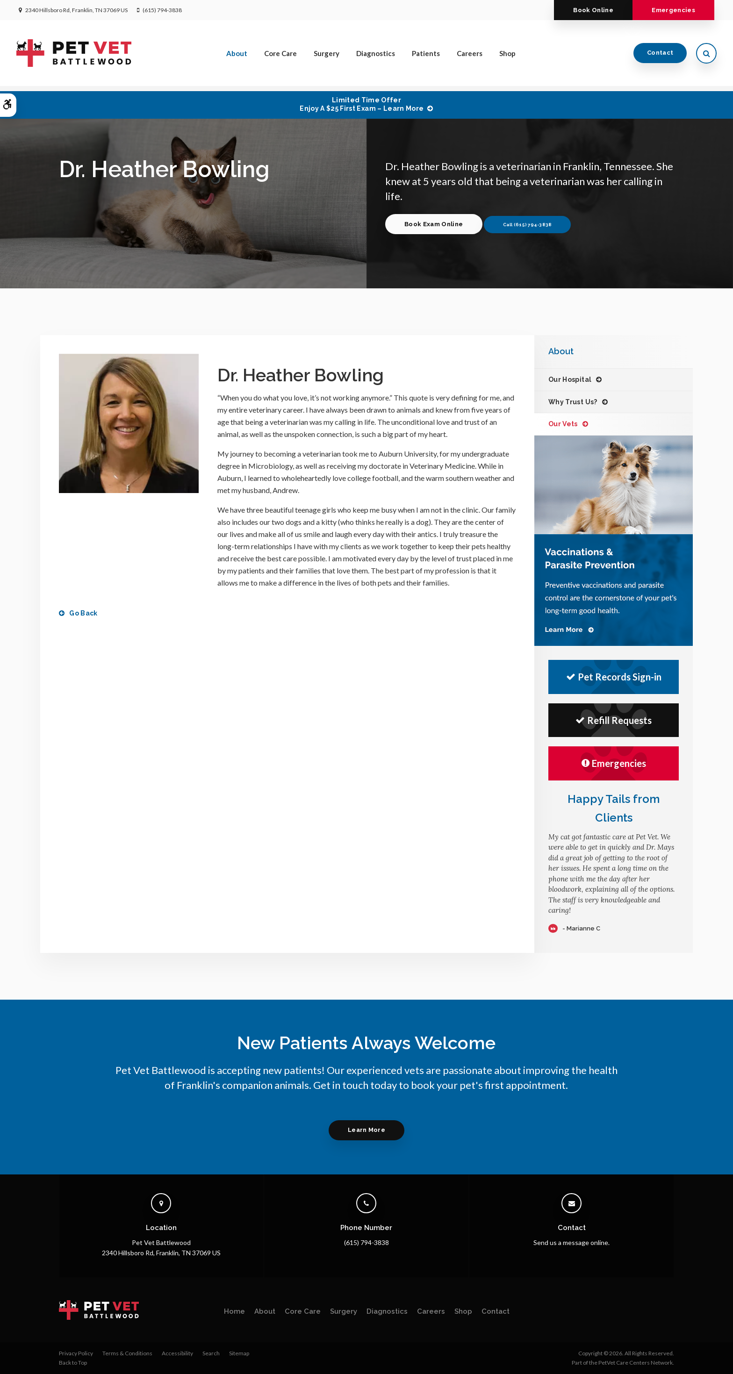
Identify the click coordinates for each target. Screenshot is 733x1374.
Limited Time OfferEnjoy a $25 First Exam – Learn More (362, 104)
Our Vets (563, 424)
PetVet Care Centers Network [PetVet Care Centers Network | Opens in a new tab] (635, 1362)
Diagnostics (375, 55)
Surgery (326, 55)
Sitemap (239, 1353)
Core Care (280, 55)
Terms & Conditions (127, 1353)
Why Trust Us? (572, 402)
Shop (507, 55)
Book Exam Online (435, 224)
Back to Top (73, 1362)
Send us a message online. (571, 1242)
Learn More (366, 1129)
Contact (658, 55)
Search (211, 1353)
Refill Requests (613, 720)
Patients (426, 55)
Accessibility (177, 1353)
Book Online (589, 10)
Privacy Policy (76, 1353)
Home (234, 1311)
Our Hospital (569, 379)
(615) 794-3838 (162, 10)
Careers (469, 55)
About (236, 55)
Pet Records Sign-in (613, 676)
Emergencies (672, 10)
